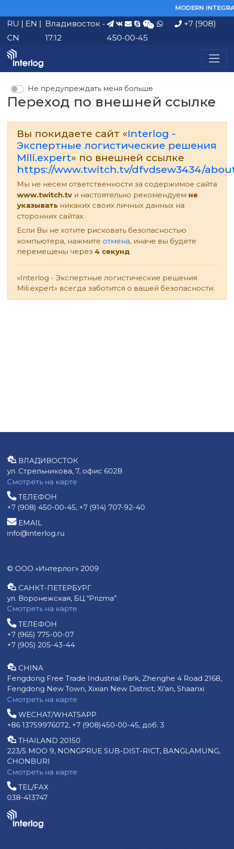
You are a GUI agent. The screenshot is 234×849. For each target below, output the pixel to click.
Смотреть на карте (42, 481)
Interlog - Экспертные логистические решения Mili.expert (117, 145)
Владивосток (72, 23)
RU (13, 23)
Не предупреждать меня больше (90, 88)
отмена (116, 241)
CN (13, 37)
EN (31, 23)
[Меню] (214, 58)
